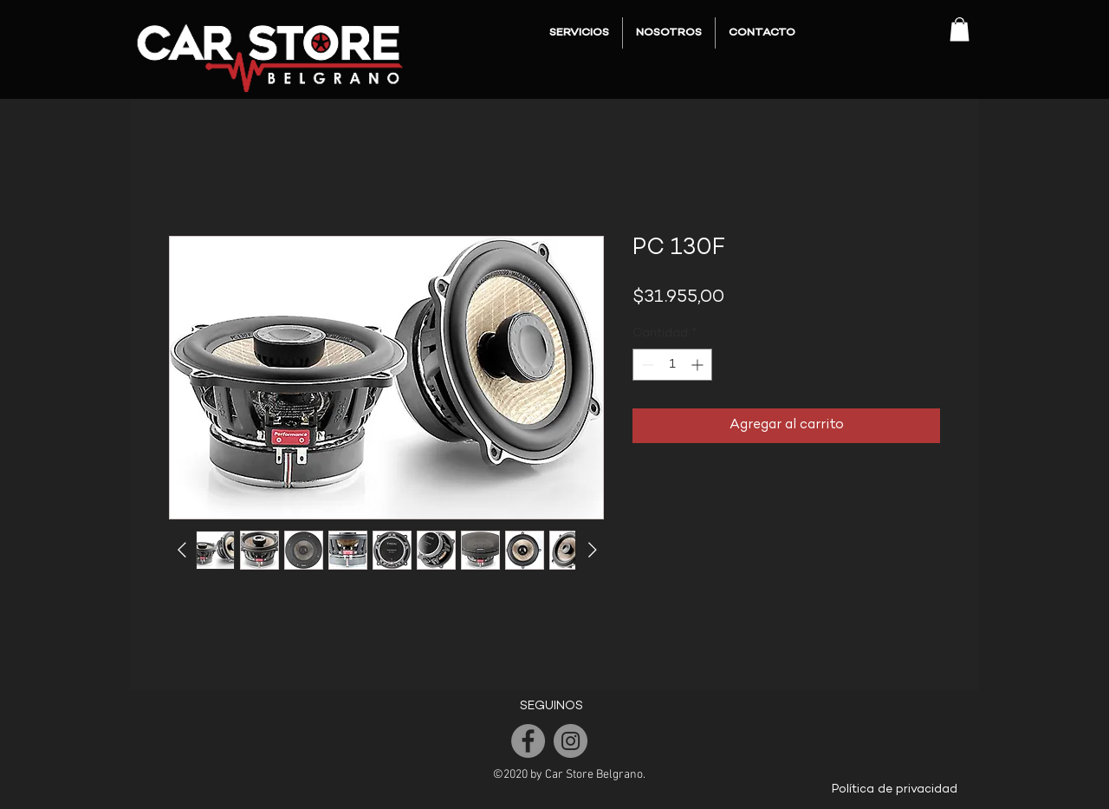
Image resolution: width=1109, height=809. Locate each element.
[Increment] (699, 364)
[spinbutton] (672, 364)
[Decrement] (646, 364)
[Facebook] (528, 741)
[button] (960, 29)
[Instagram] (570, 741)
